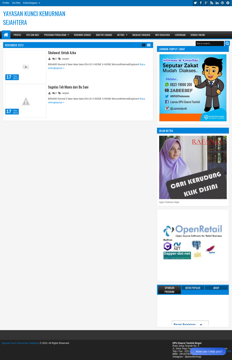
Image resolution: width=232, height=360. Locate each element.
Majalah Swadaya (141, 34)
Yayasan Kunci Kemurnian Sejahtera (20, 343)
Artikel (121, 34)
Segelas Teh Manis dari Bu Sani (68, 86)
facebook (200, 3)
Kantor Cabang (104, 34)
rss (211, 3)
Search (227, 43)
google (206, 3)
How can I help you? (209, 351)
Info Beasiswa (162, 34)
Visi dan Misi (32, 34)
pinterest (227, 3)
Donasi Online (198, 34)
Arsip (216, 288)
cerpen (65, 58)
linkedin (217, 3)
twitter (195, 3)
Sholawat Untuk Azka (62, 52)
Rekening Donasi (82, 34)
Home (6, 34)
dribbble (222, 3)
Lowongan (180, 34)
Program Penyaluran (55, 34)
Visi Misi (16, 3)
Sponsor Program (169, 290)
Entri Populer (192, 288)
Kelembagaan (30, 3)
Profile (6, 3)
